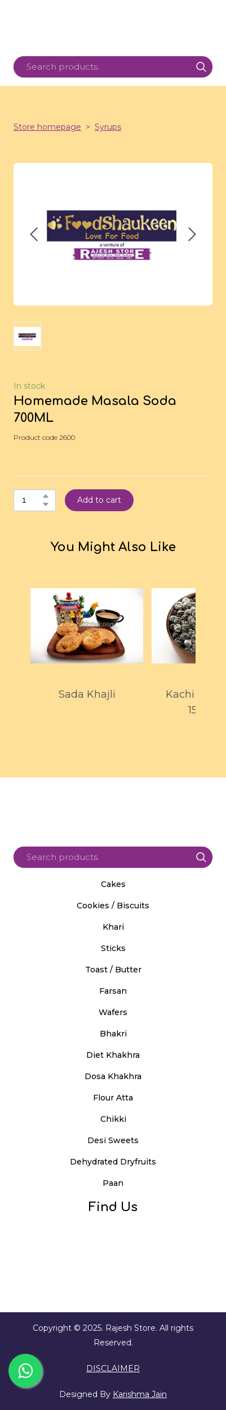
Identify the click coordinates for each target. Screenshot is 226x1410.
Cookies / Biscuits (113, 905)
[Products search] (113, 67)
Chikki (113, 1119)
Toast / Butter (113, 970)
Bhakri (113, 1034)
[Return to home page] (113, 808)
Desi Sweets (113, 1140)
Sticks (113, 948)
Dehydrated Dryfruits (113, 1162)
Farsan (113, 991)
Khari (113, 927)
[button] (201, 67)
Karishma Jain (140, 1394)
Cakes (113, 884)
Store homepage (47, 127)
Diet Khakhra (113, 1055)
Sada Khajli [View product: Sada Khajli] (87, 694)
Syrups (108, 127)
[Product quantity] (32, 500)
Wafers (113, 1012)
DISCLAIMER (113, 1368)
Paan (113, 1183)
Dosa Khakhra (113, 1076)
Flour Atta (113, 1098)
